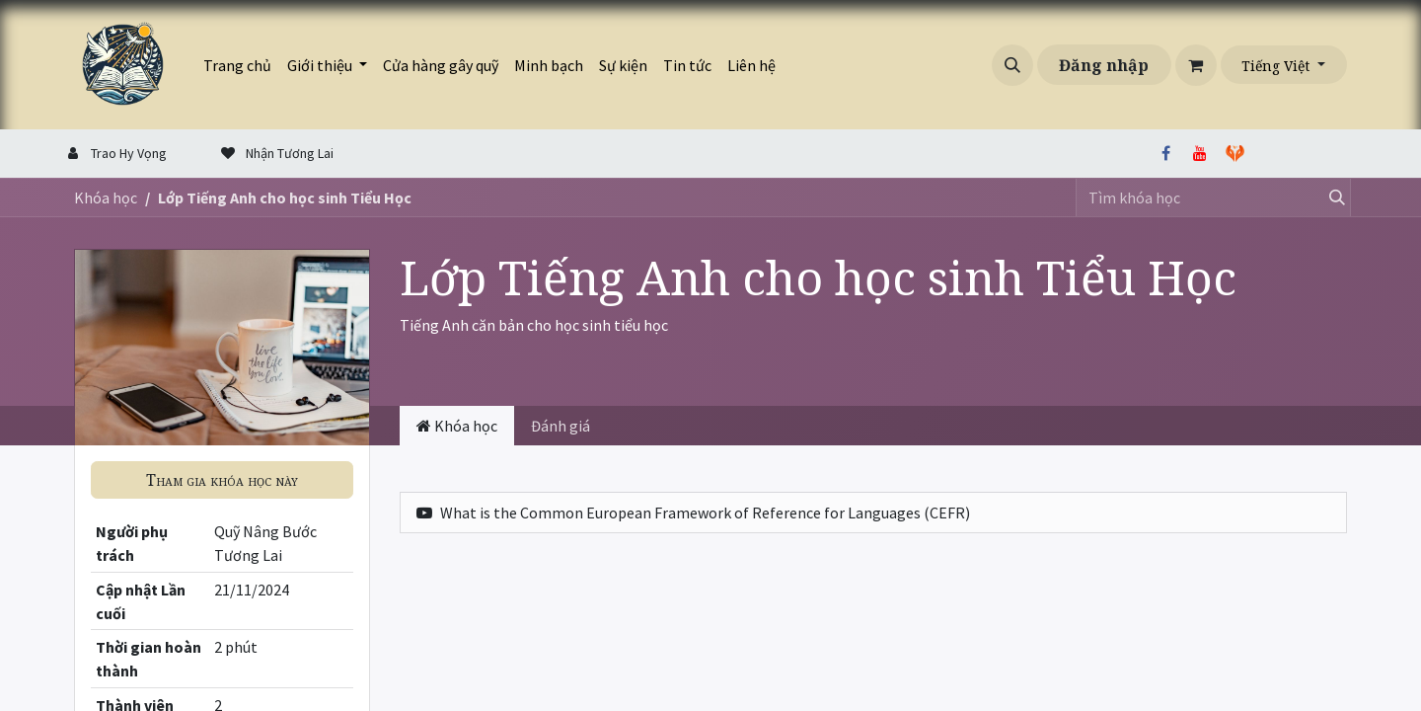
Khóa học (105, 197)
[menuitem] (237, 65)
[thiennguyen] (1283, 153)
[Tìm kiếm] (1331, 197)
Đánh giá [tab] (560, 425)
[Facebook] (1165, 153)
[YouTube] (1200, 153)
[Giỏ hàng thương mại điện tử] (1196, 65)
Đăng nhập (1104, 65)
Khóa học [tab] (456, 425)
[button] (1012, 65)
